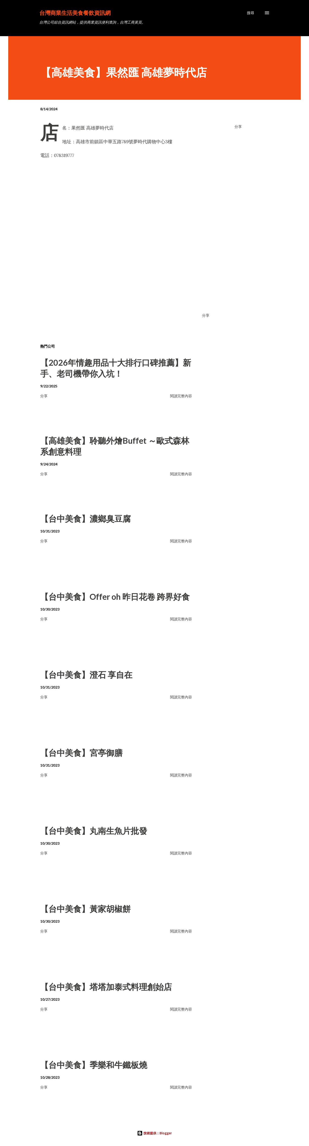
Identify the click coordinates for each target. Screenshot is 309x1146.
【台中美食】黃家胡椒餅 (85, 909)
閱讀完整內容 (181, 396)
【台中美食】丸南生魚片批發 (93, 831)
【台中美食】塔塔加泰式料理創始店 (106, 987)
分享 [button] (238, 126)
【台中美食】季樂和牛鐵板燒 (93, 1065)
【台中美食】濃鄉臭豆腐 (85, 519)
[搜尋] (250, 13)
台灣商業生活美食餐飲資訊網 (75, 12)
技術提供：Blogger (154, 1133)
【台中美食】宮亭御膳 (81, 753)
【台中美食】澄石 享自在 (86, 675)
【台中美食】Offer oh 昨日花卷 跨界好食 (115, 597)
